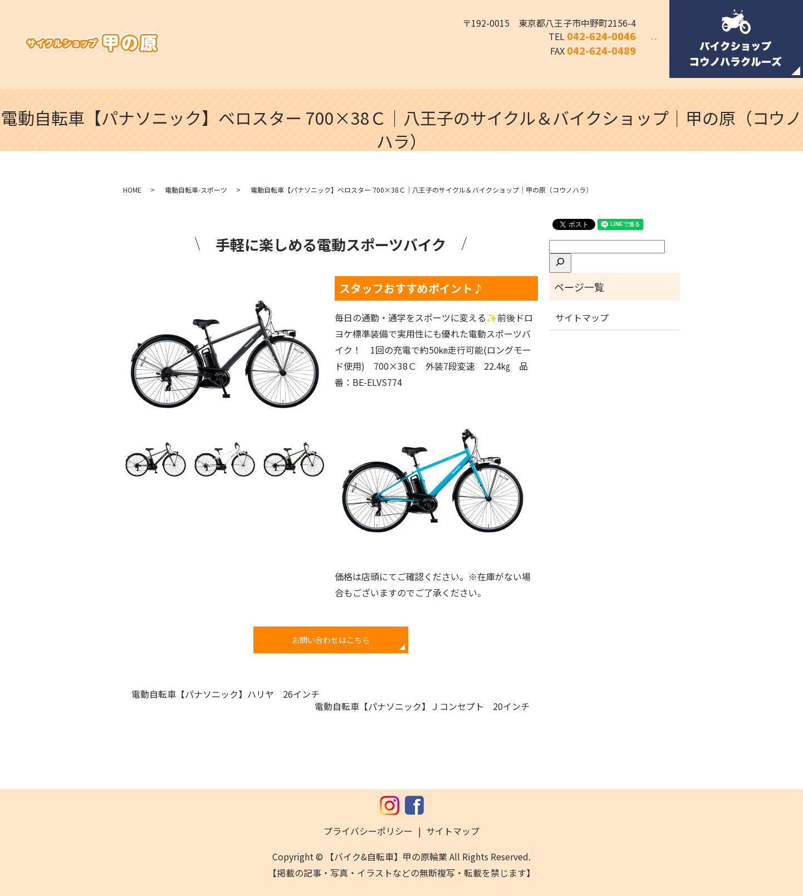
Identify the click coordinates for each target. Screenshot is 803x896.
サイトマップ (582, 317)
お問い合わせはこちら (331, 639)
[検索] (560, 262)
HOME (132, 189)
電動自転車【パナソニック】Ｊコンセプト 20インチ (422, 706)
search (661, 46)
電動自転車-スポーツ (196, 189)
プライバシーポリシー (368, 831)
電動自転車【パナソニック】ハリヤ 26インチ (225, 694)
